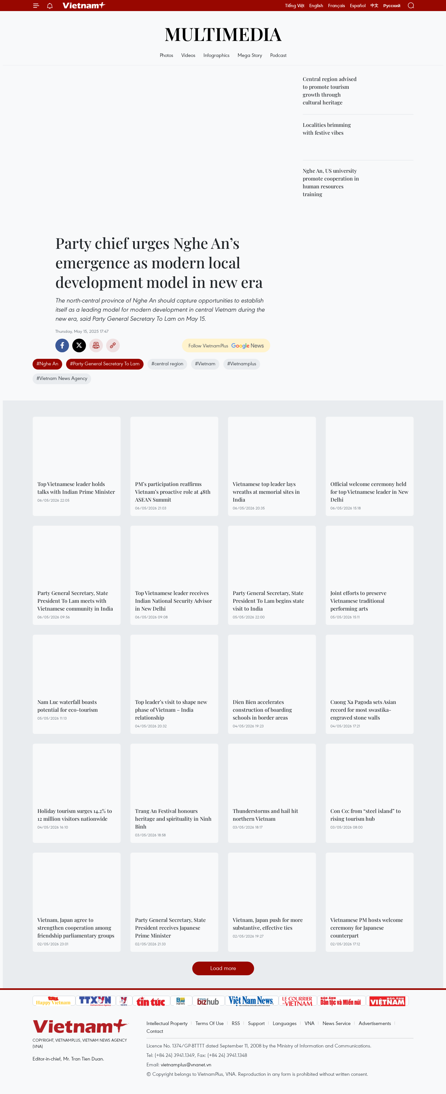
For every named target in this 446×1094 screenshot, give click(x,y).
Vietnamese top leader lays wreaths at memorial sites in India (266, 491)
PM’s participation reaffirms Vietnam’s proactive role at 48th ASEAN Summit (173, 491)
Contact (154, 1031)
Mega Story (250, 55)
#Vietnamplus (241, 363)
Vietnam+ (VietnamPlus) (84, 5)
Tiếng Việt (294, 5)
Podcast (278, 55)
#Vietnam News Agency (61, 378)
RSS (236, 1023)
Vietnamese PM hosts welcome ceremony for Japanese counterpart (366, 927)
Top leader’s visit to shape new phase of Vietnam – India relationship (171, 709)
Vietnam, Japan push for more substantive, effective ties (268, 923)
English (316, 5)
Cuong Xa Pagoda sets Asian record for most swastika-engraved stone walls (363, 709)
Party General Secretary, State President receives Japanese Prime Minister (170, 927)
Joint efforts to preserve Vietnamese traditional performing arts (358, 600)
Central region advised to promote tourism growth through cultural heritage (329, 90)
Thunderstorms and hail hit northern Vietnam (265, 814)
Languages (285, 1023)
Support (256, 1023)
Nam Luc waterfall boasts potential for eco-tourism (67, 705)
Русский (391, 5)
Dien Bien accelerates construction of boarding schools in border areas (262, 709)
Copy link (113, 345)
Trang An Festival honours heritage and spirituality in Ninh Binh (173, 818)
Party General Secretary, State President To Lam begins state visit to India (268, 600)
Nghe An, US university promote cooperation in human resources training (331, 182)
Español (358, 5)
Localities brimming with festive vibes (327, 128)
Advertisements (375, 1023)
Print (96, 345)
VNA (309, 1023)
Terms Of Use (210, 1023)
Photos (166, 55)
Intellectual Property (167, 1023)
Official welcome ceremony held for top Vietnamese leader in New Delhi (369, 491)
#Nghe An (47, 363)
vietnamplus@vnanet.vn (186, 1064)
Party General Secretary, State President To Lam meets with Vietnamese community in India (75, 600)
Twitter (79, 345)
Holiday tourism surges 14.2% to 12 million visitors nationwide (74, 814)
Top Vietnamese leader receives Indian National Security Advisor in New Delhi (173, 600)
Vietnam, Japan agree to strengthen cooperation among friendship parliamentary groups (75, 927)
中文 (374, 5)
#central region (167, 363)
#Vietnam (205, 363)
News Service (337, 1023)
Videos (188, 55)
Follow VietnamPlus (208, 345)
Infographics (216, 55)
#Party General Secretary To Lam (105, 363)
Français (336, 5)
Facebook (62, 345)
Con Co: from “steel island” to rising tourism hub (365, 814)
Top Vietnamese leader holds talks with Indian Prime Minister (76, 487)
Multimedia (223, 33)
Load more (223, 968)
